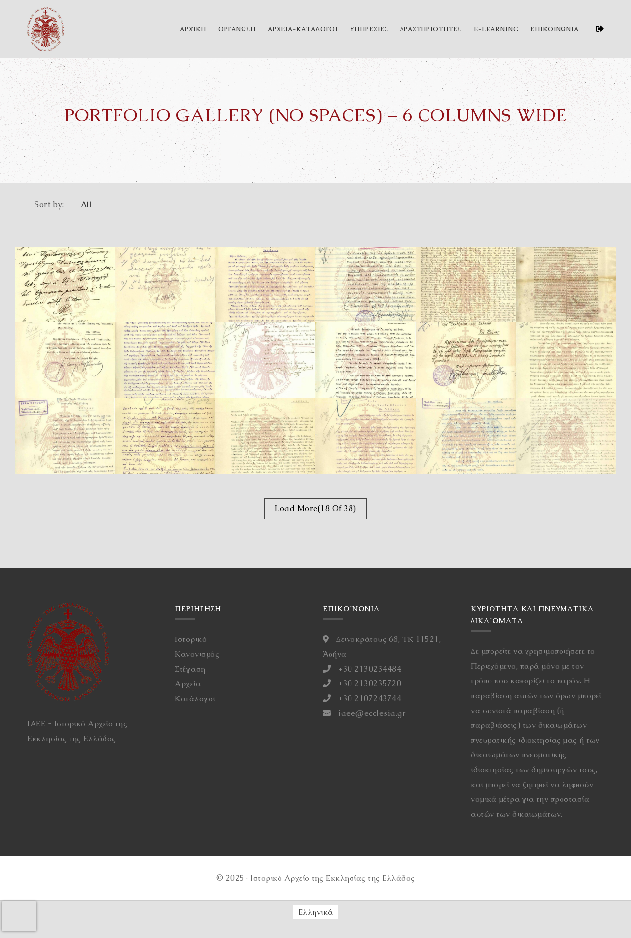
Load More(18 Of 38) (315, 508)
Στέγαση (190, 669)
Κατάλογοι (195, 698)
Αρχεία (188, 683)
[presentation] (19, 916)
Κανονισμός (197, 654)
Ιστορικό (191, 639)
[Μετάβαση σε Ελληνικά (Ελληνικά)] (315, 912)
